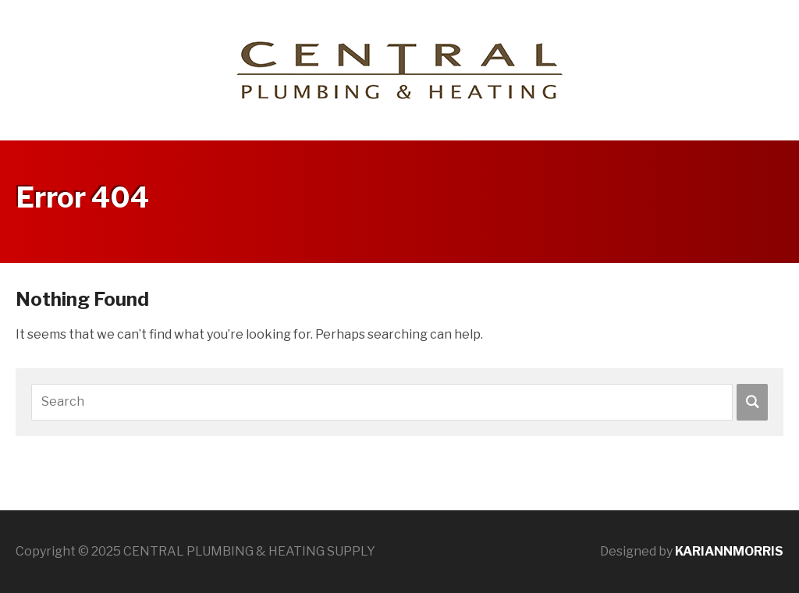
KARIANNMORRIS (729, 551)
